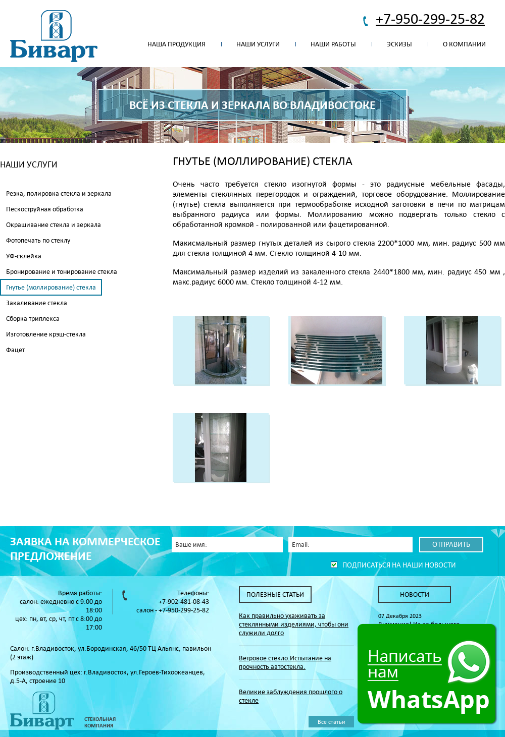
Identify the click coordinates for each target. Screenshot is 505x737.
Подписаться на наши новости (399, 565)
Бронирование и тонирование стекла (61, 271)
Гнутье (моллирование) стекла (51, 287)
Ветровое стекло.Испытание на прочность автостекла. (285, 662)
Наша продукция (176, 44)
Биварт (53, 36)
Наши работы (333, 44)
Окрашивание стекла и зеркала (53, 224)
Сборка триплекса (33, 318)
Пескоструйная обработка (44, 209)
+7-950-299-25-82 (430, 18)
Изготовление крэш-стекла (46, 334)
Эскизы (399, 44)
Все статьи (331, 721)
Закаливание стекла (36, 303)
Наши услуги (258, 44)
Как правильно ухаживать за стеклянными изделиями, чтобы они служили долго (293, 624)
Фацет (15, 350)
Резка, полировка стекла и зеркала (59, 193)
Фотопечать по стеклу (38, 240)
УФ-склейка (23, 256)
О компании (464, 44)
